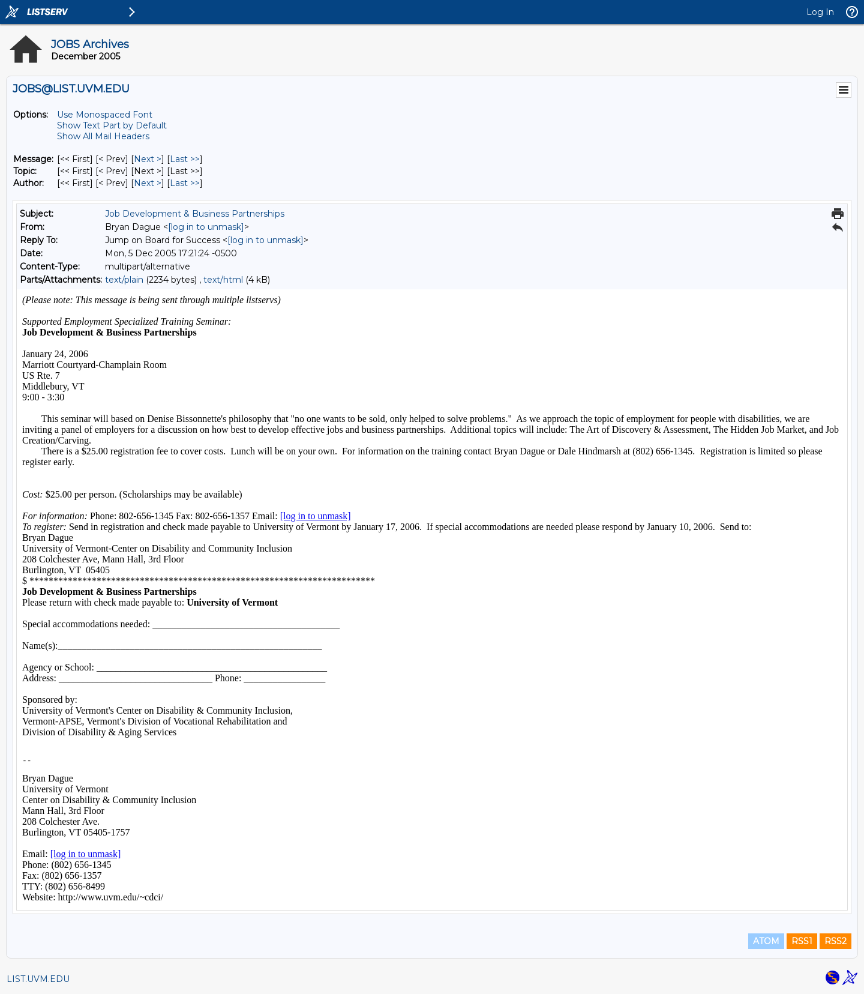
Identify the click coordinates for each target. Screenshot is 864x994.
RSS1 (801, 941)
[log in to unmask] (206, 226)
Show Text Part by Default (112, 125)
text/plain (124, 279)
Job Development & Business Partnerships (194, 213)
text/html (223, 279)
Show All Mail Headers (103, 136)
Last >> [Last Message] (185, 159)
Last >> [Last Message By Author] (185, 183)
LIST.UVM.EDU (38, 979)
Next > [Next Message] (147, 159)
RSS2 (835, 941)
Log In (820, 12)
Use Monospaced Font (104, 114)
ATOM (766, 941)
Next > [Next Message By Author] (147, 183)
